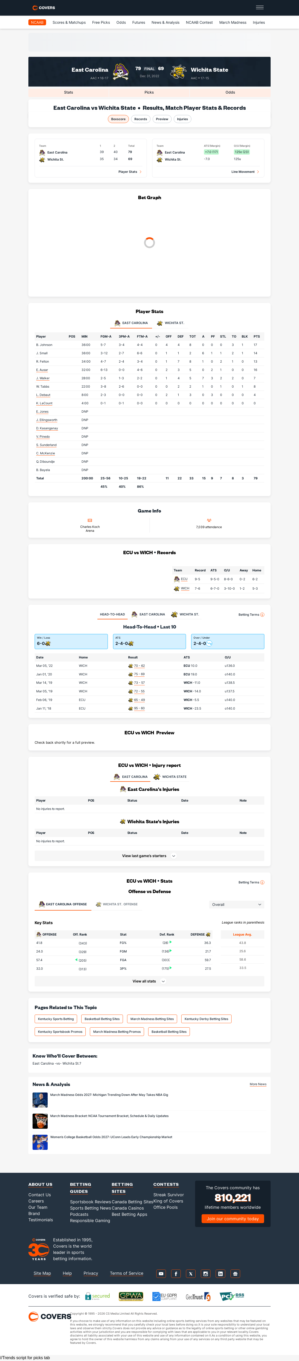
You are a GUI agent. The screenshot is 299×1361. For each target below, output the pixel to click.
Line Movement (243, 172)
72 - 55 (139, 691)
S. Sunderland (46, 445)
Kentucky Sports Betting (56, 1019)
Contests (166, 1184)
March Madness (232, 22)
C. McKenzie (45, 453)
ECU (184, 579)
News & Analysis (165, 22)
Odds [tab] (230, 92)
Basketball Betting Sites (102, 1019)
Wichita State (209, 69)
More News (258, 1084)
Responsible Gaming (90, 1220)
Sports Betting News (90, 1208)
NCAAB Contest (199, 22)
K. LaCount (44, 403)
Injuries (259, 22)
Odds (121, 22)
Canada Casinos (128, 1208)
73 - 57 (139, 683)
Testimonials (40, 1219)
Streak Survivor (168, 1194)
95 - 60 (139, 708)
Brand (34, 1213)
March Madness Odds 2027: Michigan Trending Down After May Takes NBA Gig (109, 1095)
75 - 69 (139, 674)
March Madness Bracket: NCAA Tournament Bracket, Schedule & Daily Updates (109, 1116)
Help (67, 1273)
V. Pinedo (43, 436)
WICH (185, 588)
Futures (138, 22)
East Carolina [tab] (131, 323)
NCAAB (37, 22)
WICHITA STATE (169, 777)
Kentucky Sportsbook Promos (60, 1032)
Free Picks (101, 22)
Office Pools (165, 1207)
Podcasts (79, 1214)
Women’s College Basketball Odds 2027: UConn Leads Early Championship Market (111, 1137)
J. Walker (42, 378)
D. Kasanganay (47, 428)
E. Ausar (42, 370)
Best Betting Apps (129, 1214)
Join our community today (233, 1218)
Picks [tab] (149, 92)
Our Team (37, 1207)
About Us (40, 1184)
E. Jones (42, 411)
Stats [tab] (68, 92)
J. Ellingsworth (46, 420)
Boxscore (118, 119)
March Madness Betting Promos (117, 1032)
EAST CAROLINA (130, 777)
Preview (162, 119)
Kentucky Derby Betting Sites (206, 1019)
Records (140, 119)
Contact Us (39, 1194)
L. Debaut (43, 395)
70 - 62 (139, 666)
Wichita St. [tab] (170, 323)
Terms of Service (126, 1273)
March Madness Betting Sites (152, 1019)
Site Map (42, 1273)
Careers (36, 1201)
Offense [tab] (63, 904)
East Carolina (90, 69)
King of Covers (168, 1201)
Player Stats (128, 172)
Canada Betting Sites (132, 1201)
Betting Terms (251, 615)
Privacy (91, 1273)
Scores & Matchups (69, 22)
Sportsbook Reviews (90, 1201)
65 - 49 (139, 700)
